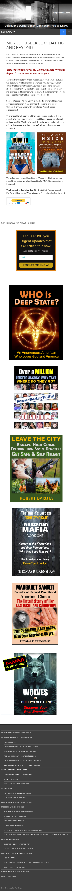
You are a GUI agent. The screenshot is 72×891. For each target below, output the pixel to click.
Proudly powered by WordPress (11, 888)
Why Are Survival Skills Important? (18, 793)
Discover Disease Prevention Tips (17, 844)
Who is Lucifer (10, 742)
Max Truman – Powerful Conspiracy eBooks (22, 765)
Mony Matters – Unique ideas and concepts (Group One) (26, 862)
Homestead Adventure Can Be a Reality (17, 802)
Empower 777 (8, 31)
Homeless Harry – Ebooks (14, 821)
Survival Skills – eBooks (16, 798)
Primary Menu (69, 32)
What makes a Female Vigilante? (14, 770)
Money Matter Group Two (14, 867)
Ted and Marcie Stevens (13, 825)
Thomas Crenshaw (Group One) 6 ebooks (20, 756)
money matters (10, 858)
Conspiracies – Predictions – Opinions (16, 737)
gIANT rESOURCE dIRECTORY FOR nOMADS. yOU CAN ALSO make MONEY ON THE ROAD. (36, 835)
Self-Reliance (6, 788)
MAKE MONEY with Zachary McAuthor (16, 853)
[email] (36, 257)
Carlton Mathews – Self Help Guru (15, 872)
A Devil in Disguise (11, 779)
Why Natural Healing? (10, 839)
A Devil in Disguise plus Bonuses (16, 784)
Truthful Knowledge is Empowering (16, 733)
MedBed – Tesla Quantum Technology (19, 849)
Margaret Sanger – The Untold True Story (21, 747)
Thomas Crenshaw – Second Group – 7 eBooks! (22, 761)
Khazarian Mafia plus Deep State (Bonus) (20, 751)
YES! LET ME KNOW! (36, 265)
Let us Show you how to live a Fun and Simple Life (23, 830)
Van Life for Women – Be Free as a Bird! (19, 812)
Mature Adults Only (9, 876)
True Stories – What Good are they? (18, 774)
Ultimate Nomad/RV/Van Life (15, 816)
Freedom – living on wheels (12, 807)
